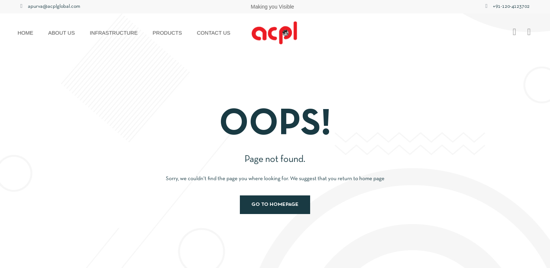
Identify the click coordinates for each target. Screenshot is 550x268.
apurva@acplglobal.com (54, 6)
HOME (26, 33)
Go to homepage (275, 204)
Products (168, 33)
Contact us (214, 33)
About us (62, 33)
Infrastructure (114, 33)
